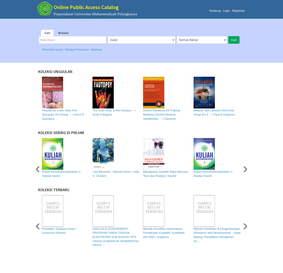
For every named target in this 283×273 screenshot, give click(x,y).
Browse (63, 33)
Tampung (215, 10)
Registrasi (238, 10)
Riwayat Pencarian (77, 49)
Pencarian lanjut (52, 49)
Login (226, 10)
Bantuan (96, 49)
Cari (47, 33)
